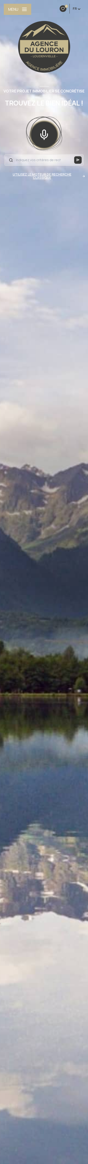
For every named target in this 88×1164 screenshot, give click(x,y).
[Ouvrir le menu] (17, 9)
